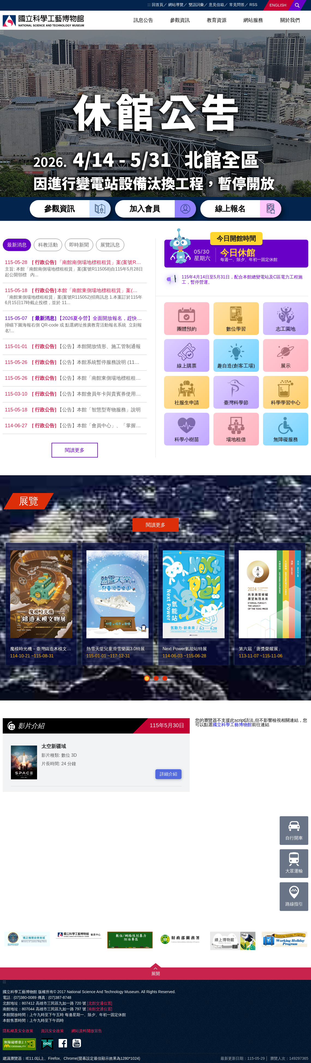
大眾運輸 (294, 861)
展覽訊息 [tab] (110, 245)
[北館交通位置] (99, 1003)
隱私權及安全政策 (18, 1031)
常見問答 (236, 4)
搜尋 (297, 5)
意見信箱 (216, 4)
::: (149, 4)
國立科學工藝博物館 (232, 724)
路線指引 (294, 894)
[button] (147, 678)
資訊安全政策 (52, 1031)
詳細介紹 (168, 774)
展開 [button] (155, 973)
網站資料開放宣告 (86, 1031)
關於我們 (290, 20)
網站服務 (253, 20)
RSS (253, 4)
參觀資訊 (180, 20)
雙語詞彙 (196, 4)
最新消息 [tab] (17, 245)
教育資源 (217, 20)
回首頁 (157, 4)
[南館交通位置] (99, 1009)
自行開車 (294, 828)
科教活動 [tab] (48, 245)
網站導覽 (175, 4)
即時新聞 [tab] (79, 245)
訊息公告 (143, 20)
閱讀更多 (74, 450)
